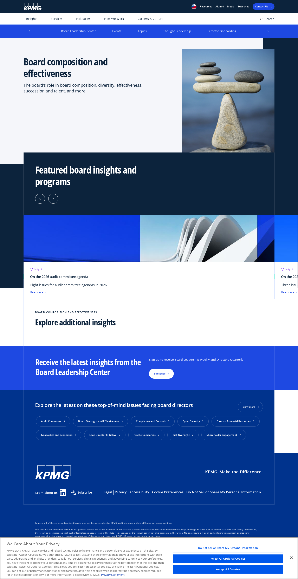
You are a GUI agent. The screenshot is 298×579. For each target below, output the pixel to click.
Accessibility (139, 492)
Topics (142, 31)
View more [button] (249, 407)
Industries (83, 19)
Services (57, 19)
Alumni (219, 6)
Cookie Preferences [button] (168, 492)
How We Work (114, 19)
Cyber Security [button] (193, 421)
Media (230, 6)
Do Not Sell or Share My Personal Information (223, 492)
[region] (149, 558)
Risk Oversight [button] (183, 435)
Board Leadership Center (78, 31)
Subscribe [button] (160, 373)
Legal (108, 492)
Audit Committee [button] (53, 421)
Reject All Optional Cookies (228, 558)
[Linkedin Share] (63, 492)
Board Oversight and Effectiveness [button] (100, 421)
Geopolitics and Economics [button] (58, 435)
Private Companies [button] (146, 435)
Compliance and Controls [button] (152, 421)
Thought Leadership (177, 31)
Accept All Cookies (228, 569)
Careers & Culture (150, 19)
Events (116, 31)
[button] (194, 6)
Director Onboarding (222, 31)
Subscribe (243, 6)
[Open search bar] (267, 20)
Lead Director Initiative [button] (104, 435)
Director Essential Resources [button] (235, 421)
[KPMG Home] (33, 7)
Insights (32, 19)
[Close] (291, 557)
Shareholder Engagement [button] (224, 435)
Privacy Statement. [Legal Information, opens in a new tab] (113, 575)
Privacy (121, 492)
